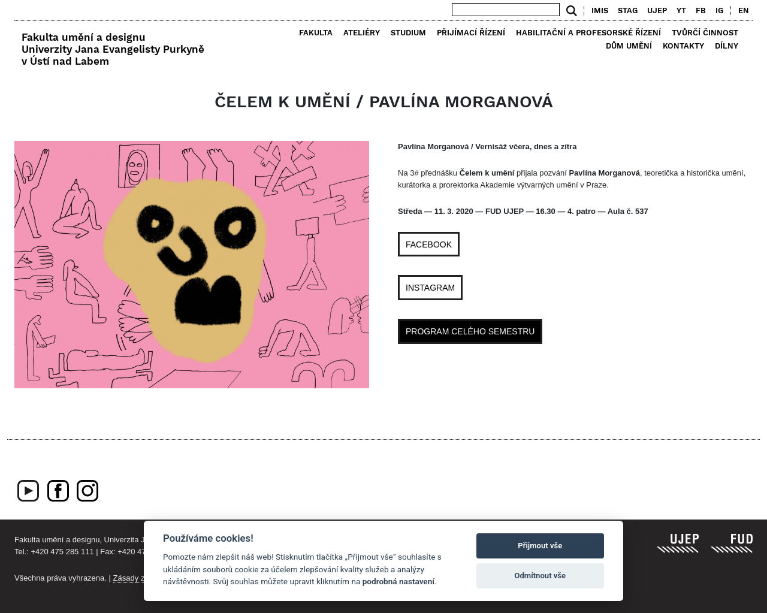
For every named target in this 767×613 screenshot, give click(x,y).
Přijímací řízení (471, 32)
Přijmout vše (540, 545)
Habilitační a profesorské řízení (588, 32)
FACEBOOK (429, 244)
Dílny (726, 45)
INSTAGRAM (430, 287)
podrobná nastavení (398, 581)
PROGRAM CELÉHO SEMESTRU (470, 331)
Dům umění (629, 45)
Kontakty (683, 45)
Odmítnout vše (540, 575)
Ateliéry (361, 32)
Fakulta (316, 32)
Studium (408, 32)
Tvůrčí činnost (705, 32)
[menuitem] (741, 10)
